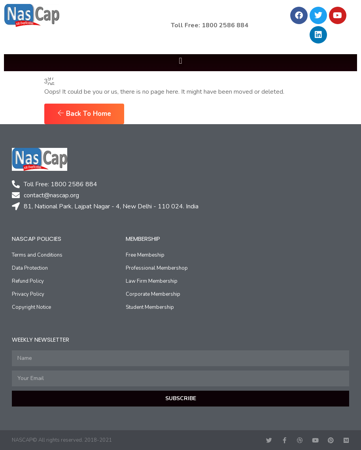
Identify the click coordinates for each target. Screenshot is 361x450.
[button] (180, 60)
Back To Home (84, 113)
